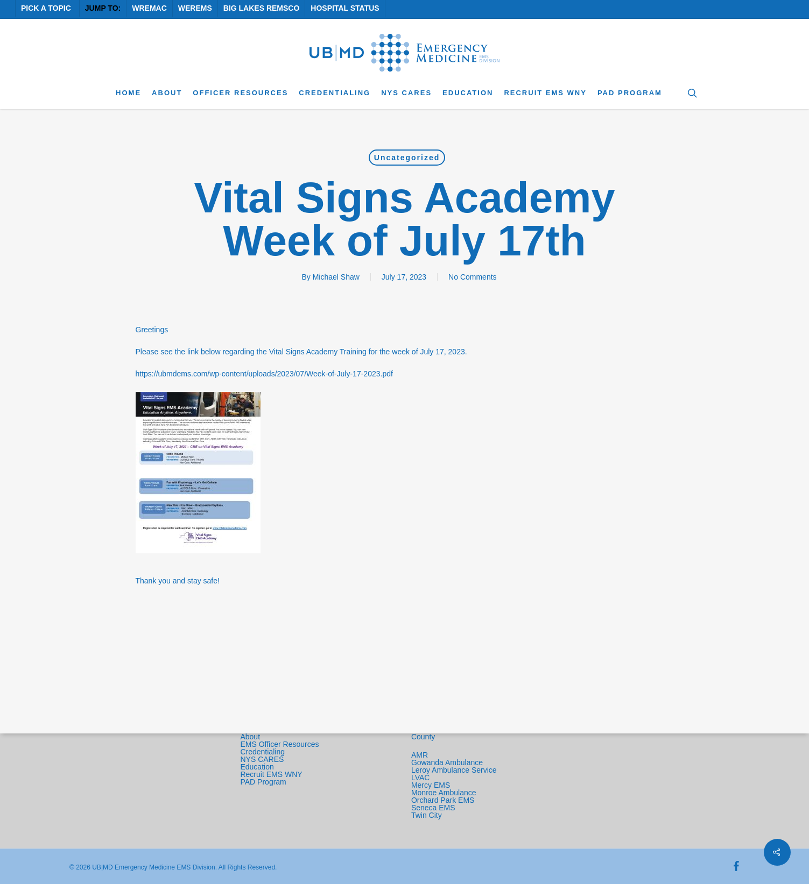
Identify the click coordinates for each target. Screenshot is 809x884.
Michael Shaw (336, 277)
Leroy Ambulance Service (454, 770)
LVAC (421, 777)
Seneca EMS (434, 807)
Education (256, 766)
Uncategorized (407, 157)
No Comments (472, 277)
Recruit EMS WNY (272, 774)
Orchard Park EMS (442, 800)
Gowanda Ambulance (447, 762)
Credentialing (262, 751)
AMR (419, 755)
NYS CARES (263, 759)
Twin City (427, 815)
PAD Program (263, 782)
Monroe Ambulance (443, 792)
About (250, 736)
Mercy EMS (430, 785)
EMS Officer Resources (279, 744)
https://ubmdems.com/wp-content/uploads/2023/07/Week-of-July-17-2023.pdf (264, 373)
